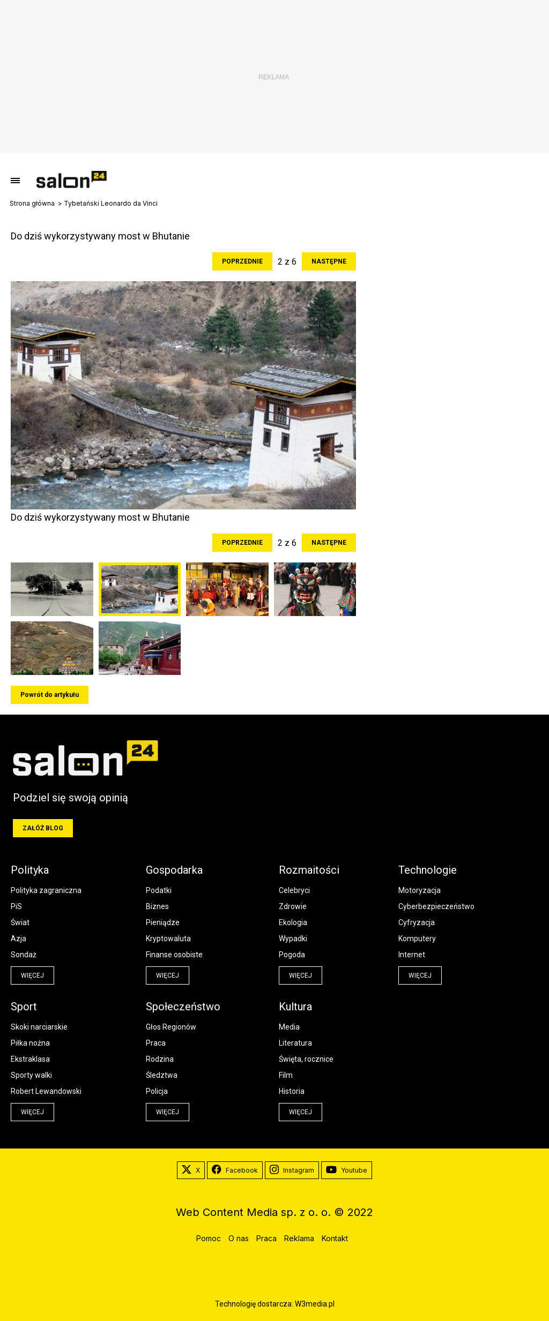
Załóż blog (43, 828)
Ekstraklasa (30, 1059)
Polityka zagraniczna (46, 890)
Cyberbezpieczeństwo (436, 906)
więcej (32, 975)
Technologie (427, 870)
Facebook (235, 1170)
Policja (157, 1091)
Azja (18, 938)
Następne (328, 261)
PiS (16, 906)
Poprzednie (242, 261)
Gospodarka (174, 870)
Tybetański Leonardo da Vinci (111, 203)
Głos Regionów (171, 1027)
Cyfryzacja (416, 922)
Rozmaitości (309, 870)
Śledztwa (161, 1075)
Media (289, 1027)
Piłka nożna (30, 1043)
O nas (238, 1238)
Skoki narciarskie (39, 1027)
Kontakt (335, 1238)
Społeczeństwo (183, 1006)
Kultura (295, 1006)
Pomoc (208, 1238)
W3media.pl (315, 1304)
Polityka (30, 870)
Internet (411, 954)
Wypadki (293, 938)
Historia (292, 1091)
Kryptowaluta (168, 938)
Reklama (299, 1238)
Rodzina (160, 1059)
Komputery (417, 938)
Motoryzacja (419, 890)
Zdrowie (293, 906)
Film (286, 1075)
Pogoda (292, 954)
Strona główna (32, 203)
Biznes (157, 906)
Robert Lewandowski (46, 1091)
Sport (24, 1006)
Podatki (159, 890)
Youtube (346, 1170)
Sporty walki (31, 1075)
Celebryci (294, 890)
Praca (156, 1043)
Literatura (295, 1043)
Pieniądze (163, 922)
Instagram (292, 1170)
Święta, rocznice (306, 1059)
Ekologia (293, 922)
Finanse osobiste (174, 954)
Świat (20, 922)
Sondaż (23, 954)
